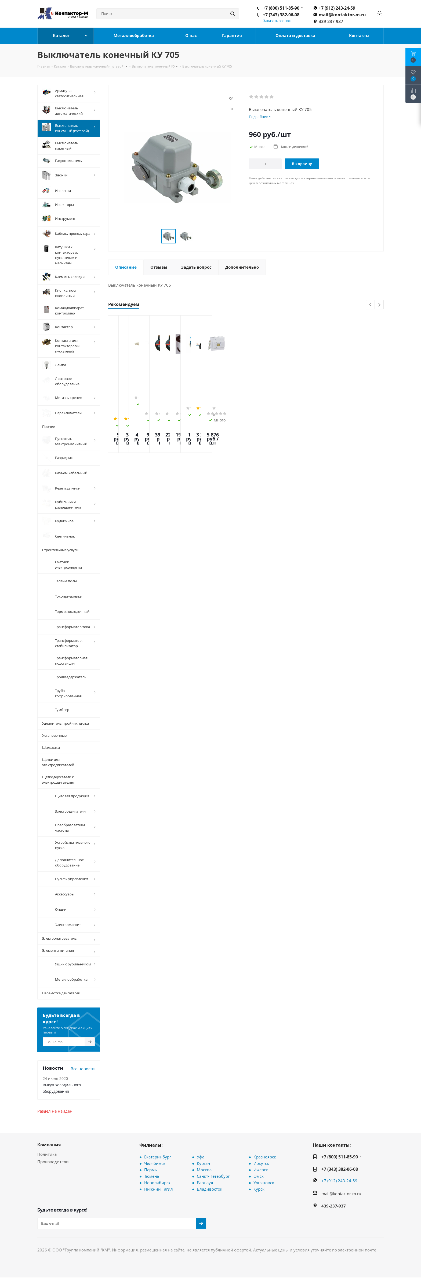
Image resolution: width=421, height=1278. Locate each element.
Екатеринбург (157, 1157)
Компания (49, 1145)
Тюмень (151, 1176)
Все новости (83, 1068)
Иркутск (261, 1163)
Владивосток (209, 1189)
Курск (258, 1189)
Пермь (150, 1169)
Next (379, 305)
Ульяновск (263, 1182)
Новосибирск (157, 1182)
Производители (53, 1161)
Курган (203, 1163)
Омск (258, 1176)
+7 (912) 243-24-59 (337, 8)
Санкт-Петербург (213, 1176)
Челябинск (154, 1163)
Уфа (200, 1157)
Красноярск (264, 1157)
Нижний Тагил (158, 1189)
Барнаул (205, 1182)
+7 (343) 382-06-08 (281, 15)
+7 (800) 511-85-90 (281, 8)
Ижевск (260, 1169)
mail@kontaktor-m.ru (342, 15)
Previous (370, 305)
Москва (204, 1169)
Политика (47, 1154)
